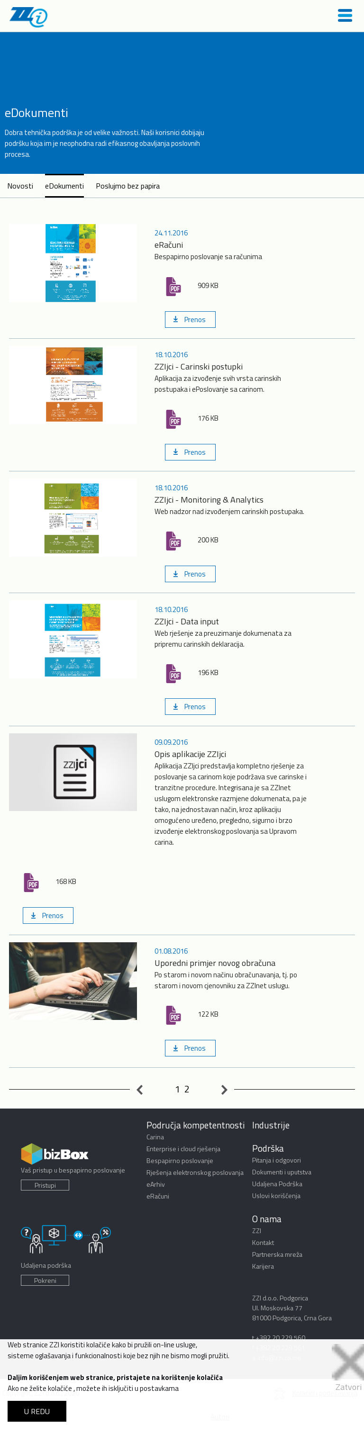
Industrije (271, 1125)
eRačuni (157, 1196)
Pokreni (45, 1280)
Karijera (263, 1266)
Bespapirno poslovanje (179, 1160)
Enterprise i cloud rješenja (183, 1149)
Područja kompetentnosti (195, 1125)
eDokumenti (64, 185)
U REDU (37, 1411)
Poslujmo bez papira (128, 185)
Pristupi (45, 1185)
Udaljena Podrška (277, 1184)
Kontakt (263, 1242)
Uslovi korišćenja (276, 1195)
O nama (267, 1219)
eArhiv (155, 1184)
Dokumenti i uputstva (281, 1172)
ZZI (256, 1231)
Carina (155, 1137)
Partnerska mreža (277, 1254)
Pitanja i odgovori (276, 1160)
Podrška (268, 1148)
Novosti (20, 185)
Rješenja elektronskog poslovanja (195, 1172)
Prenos (195, 319)
